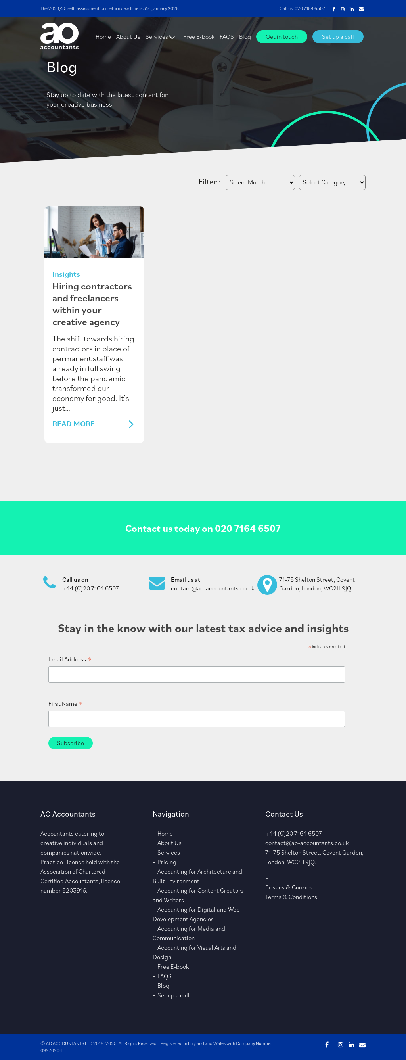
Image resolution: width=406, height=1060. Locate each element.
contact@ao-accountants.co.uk (212, 588)
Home (103, 36)
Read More (73, 424)
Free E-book (198, 36)
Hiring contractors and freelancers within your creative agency (92, 304)
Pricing (166, 862)
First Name (65, 703)
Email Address (69, 659)
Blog (245, 36)
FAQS (227, 36)
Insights (66, 274)
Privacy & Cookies (288, 887)
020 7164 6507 (310, 8)
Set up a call (338, 36)
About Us (128, 36)
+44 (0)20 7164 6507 (90, 588)
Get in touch (282, 36)
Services (157, 36)
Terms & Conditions (291, 897)
